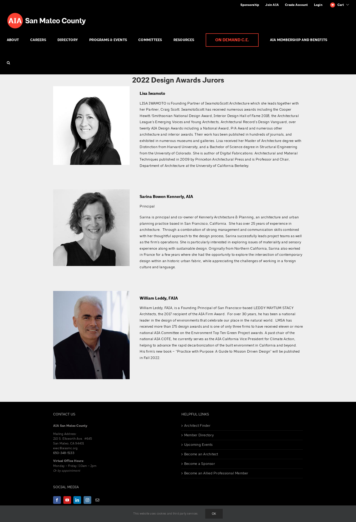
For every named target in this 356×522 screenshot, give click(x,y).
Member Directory (199, 435)
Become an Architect (201, 454)
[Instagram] (87, 500)
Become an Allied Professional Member (216, 473)
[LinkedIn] (77, 500)
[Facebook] (57, 500)
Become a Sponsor (199, 463)
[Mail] (97, 500)
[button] (8, 62)
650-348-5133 (63, 453)
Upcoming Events (198, 444)
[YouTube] (67, 500)
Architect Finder (197, 425)
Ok (214, 514)
